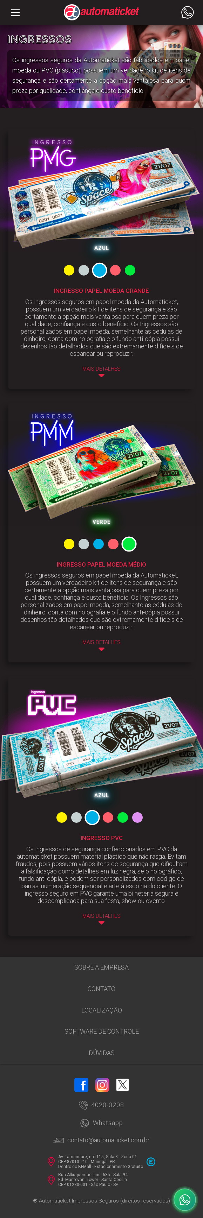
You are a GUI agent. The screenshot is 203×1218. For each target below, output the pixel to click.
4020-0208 (101, 1105)
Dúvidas (102, 1052)
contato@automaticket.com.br (101, 1140)
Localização (101, 1010)
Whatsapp (101, 1123)
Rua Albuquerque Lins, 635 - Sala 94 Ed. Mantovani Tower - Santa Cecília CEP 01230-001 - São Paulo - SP (88, 1180)
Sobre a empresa (101, 967)
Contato (101, 988)
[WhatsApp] (185, 1199)
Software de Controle (102, 1031)
